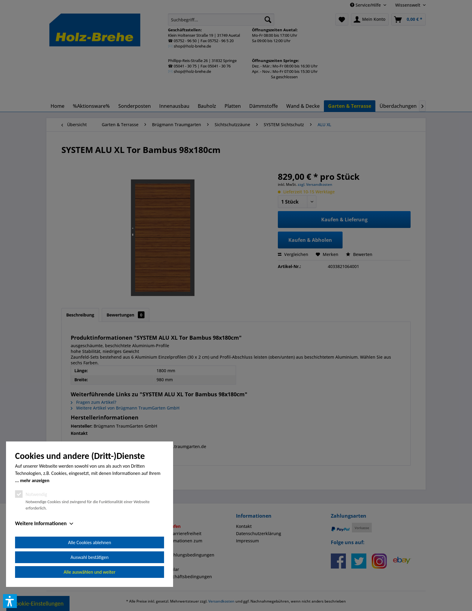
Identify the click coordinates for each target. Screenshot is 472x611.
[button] (10, 601)
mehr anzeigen (34, 480)
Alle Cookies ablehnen (89, 542)
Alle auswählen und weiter (90, 572)
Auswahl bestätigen (89, 557)
